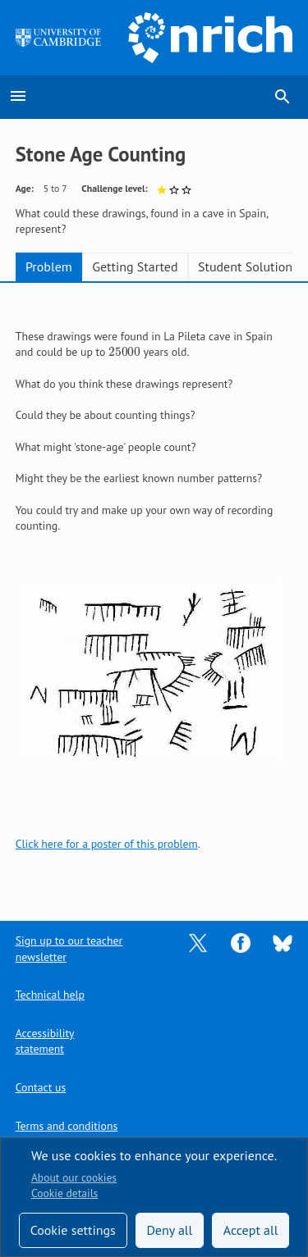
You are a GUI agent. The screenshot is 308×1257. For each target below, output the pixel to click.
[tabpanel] (154, 591)
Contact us (41, 1087)
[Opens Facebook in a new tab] (241, 942)
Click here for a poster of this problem (107, 843)
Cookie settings (73, 1230)
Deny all (169, 1230)
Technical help (50, 994)
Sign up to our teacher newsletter (69, 948)
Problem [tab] (48, 266)
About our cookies (74, 1177)
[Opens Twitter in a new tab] (198, 942)
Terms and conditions (66, 1125)
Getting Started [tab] (134, 266)
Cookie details (64, 1193)
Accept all (250, 1230)
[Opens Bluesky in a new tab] (282, 942)
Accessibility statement (45, 1041)
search (282, 97)
